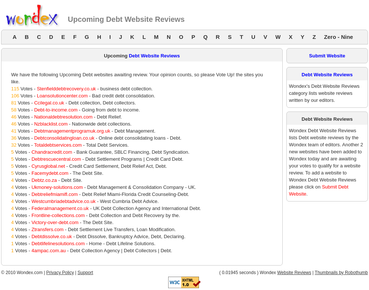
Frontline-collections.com (58, 215)
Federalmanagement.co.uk (60, 208)
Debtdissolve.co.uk (51, 236)
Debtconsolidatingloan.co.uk (64, 138)
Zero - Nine (338, 37)
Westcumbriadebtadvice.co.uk (63, 201)
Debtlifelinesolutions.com (58, 243)
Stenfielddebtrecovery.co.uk (66, 88)
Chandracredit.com (51, 152)
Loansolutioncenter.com (62, 96)
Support (85, 272)
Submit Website (327, 56)
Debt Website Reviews (154, 56)
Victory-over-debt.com (55, 222)
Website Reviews (294, 272)
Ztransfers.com (47, 229)
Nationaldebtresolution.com (63, 117)
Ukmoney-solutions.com (57, 187)
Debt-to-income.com (55, 110)
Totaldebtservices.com (58, 145)
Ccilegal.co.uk (49, 103)
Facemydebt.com (50, 173)
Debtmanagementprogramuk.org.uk (72, 131)
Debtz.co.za (44, 180)
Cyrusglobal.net (48, 166)
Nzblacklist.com (50, 124)
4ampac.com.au (48, 250)
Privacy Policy (60, 272)
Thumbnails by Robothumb (341, 272)
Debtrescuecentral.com (56, 159)
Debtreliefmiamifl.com (54, 194)
